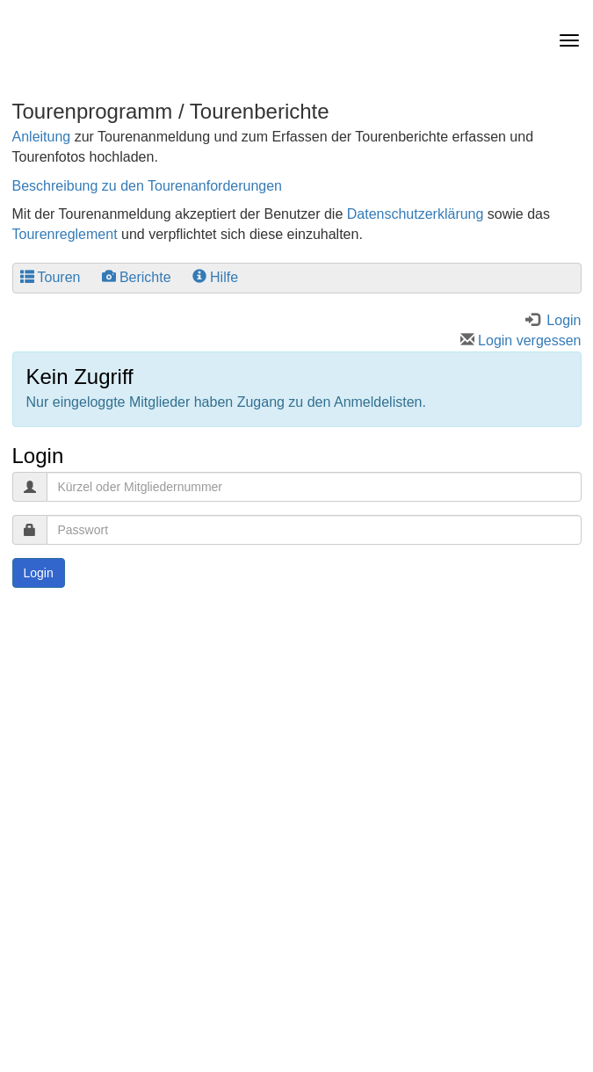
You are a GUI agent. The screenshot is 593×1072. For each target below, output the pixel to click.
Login (39, 573)
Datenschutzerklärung (415, 213)
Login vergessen (521, 340)
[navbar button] (565, 40)
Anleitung (41, 136)
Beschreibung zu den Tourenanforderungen (147, 185)
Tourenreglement (65, 234)
